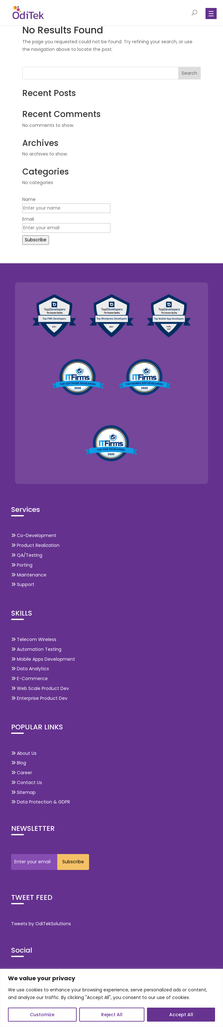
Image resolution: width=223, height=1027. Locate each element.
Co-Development (33, 535)
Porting (21, 565)
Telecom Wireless (33, 639)
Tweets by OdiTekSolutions (41, 923)
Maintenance (28, 575)
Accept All (181, 1014)
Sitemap (23, 792)
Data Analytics (30, 668)
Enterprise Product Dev (39, 698)
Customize (42, 1014)
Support (22, 584)
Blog (18, 763)
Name (29, 199)
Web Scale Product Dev (40, 688)
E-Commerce (29, 678)
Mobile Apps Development (43, 659)
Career (21, 772)
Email (28, 219)
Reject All (111, 1014)
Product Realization (35, 545)
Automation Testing (36, 649)
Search (189, 73)
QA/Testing (26, 555)
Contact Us (26, 782)
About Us (24, 753)
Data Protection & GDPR (40, 802)
